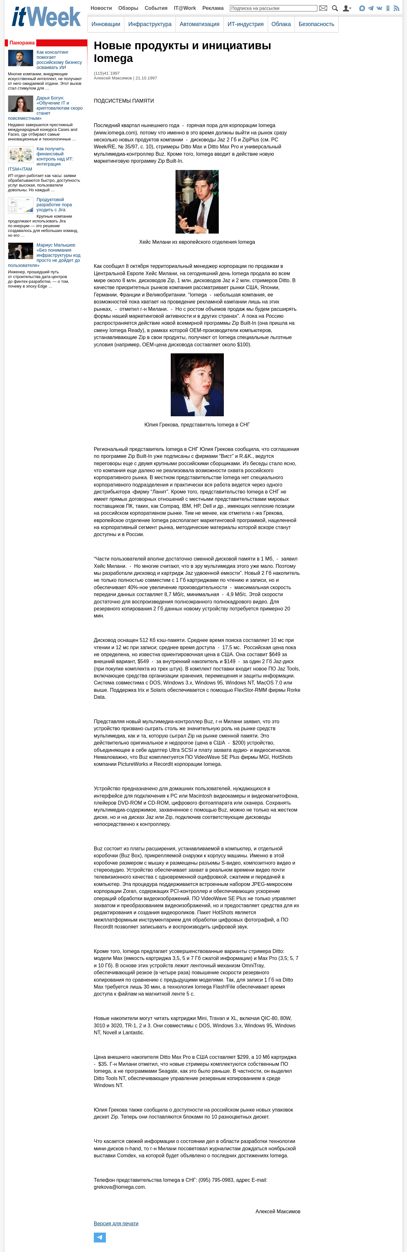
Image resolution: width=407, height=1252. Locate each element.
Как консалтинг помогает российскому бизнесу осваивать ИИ (59, 60)
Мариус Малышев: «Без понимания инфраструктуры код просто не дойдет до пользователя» (44, 255)
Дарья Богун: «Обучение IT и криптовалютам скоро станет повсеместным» (45, 108)
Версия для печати (116, 1223)
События (156, 8)
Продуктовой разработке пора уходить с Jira (54, 204)
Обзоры (128, 8)
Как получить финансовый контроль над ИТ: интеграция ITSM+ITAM (40, 159)
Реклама (213, 8)
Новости (101, 8)
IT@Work (185, 8)
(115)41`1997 (107, 73)
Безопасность (316, 24)
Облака (281, 24)
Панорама (22, 42)
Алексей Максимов (113, 78)
